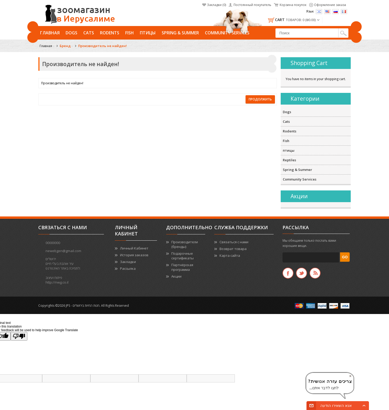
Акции (176, 276)
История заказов (134, 255)
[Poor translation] (19, 336)
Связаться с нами (233, 242)
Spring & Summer (180, 33)
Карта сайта (229, 255)
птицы (148, 33)
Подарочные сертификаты (182, 255)
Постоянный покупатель (252, 5)
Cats (88, 33)
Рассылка (128, 268)
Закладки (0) (216, 5)
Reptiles (289, 160)
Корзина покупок (293, 5)
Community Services (227, 33)
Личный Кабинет (134, 248)
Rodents (109, 33)
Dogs (71, 33)
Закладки (128, 261)
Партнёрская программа (182, 267)
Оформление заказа (330, 5)
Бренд (65, 45)
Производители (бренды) (184, 244)
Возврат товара (233, 248)
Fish (129, 33)
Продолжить (260, 99)
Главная (50, 33)
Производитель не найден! (102, 45)
